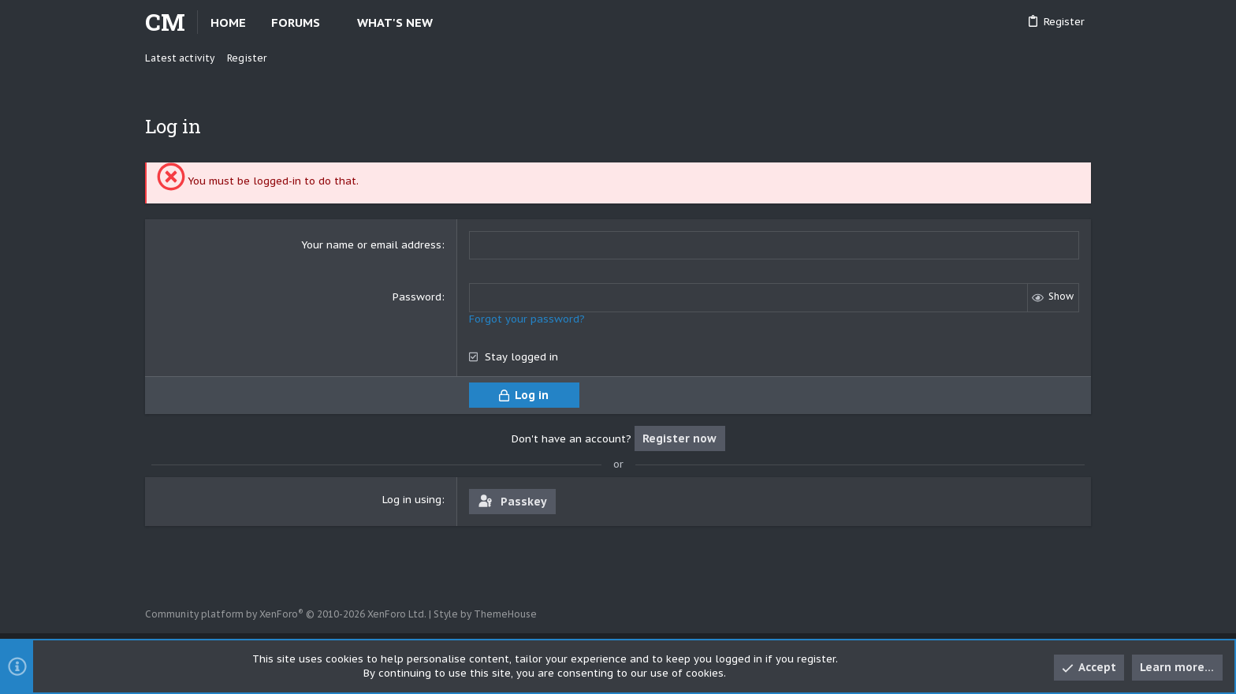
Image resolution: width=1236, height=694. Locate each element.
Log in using (411, 499)
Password (417, 297)
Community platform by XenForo (285, 614)
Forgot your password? (527, 318)
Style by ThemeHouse (485, 614)
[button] (333, 22)
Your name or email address (371, 245)
